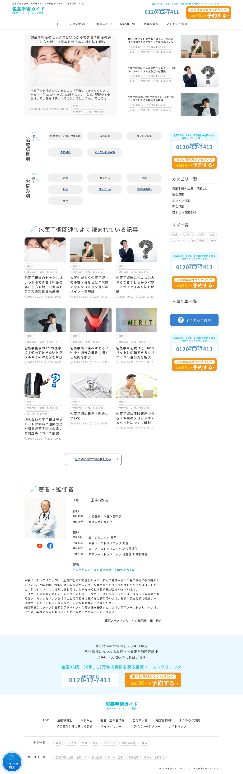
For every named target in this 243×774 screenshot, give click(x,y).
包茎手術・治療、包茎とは (88, 112)
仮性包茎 (105, 135)
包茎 (75, 106)
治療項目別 (64, 720)
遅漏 (65, 177)
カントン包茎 (144, 135)
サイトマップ (177, 726)
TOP (58, 24)
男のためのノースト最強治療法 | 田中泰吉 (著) (104, 570)
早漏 (144, 177)
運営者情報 (151, 24)
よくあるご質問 (177, 24)
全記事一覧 (127, 24)
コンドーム (104, 189)
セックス (105, 177)
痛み (65, 200)
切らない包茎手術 (105, 152)
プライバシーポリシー (145, 726)
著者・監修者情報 (112, 720)
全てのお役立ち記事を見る (96, 459)
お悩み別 (86, 720)
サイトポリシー (111, 726)
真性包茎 (65, 152)
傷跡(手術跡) (144, 189)
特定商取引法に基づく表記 (74, 726)
